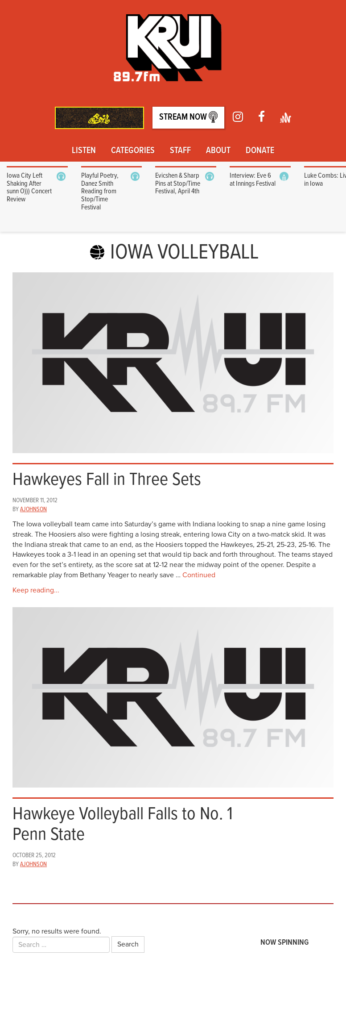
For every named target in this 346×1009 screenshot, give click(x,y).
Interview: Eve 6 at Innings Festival (253, 179)
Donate (260, 151)
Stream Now (188, 117)
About (218, 151)
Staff (180, 151)
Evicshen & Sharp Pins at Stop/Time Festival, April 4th (177, 183)
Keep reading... (35, 590)
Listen (84, 151)
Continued (198, 575)
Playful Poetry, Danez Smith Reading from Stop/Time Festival (100, 191)
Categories (133, 151)
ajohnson (33, 509)
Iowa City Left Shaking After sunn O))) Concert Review (29, 187)
